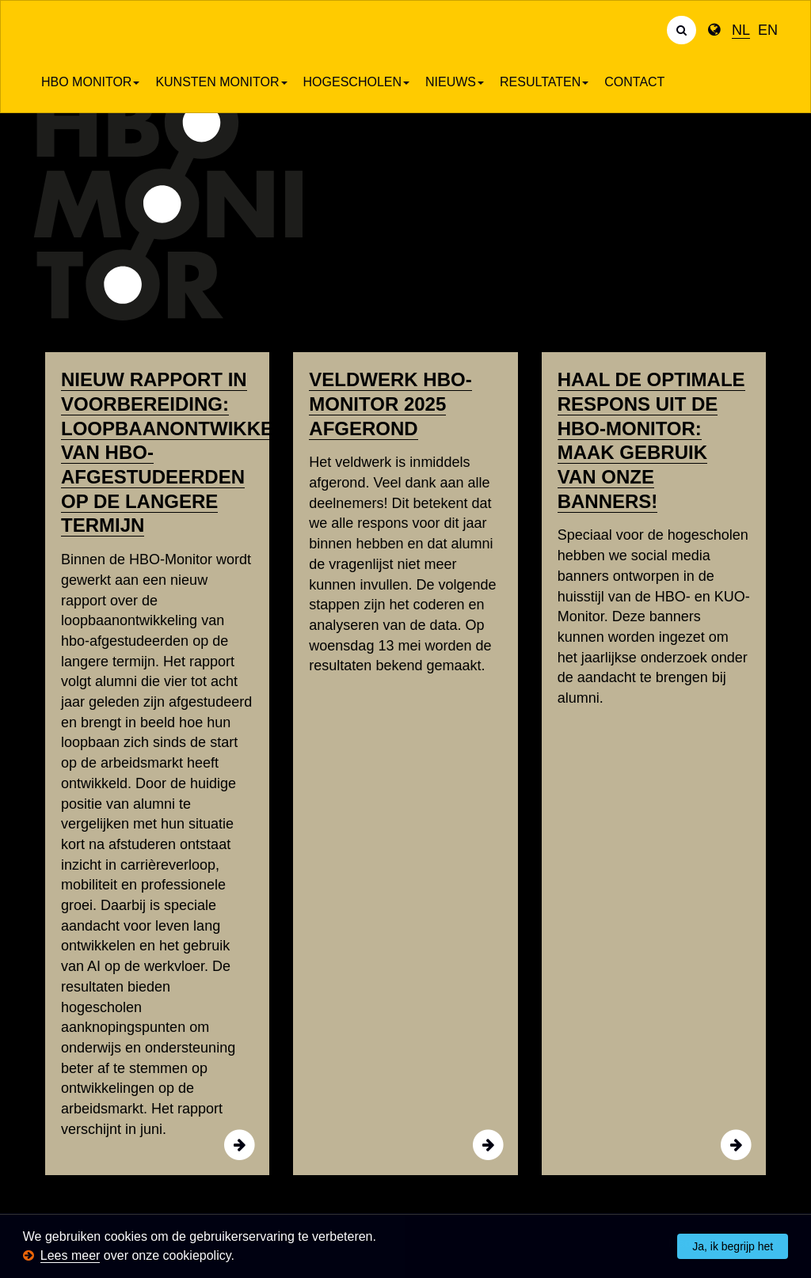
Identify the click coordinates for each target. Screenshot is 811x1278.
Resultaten (544, 82)
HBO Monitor (90, 82)
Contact (634, 82)
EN (768, 30)
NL (741, 30)
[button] (240, 1257)
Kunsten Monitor (221, 82)
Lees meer (70, 1255)
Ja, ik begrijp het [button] (732, 1246)
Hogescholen (356, 82)
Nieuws (454, 82)
